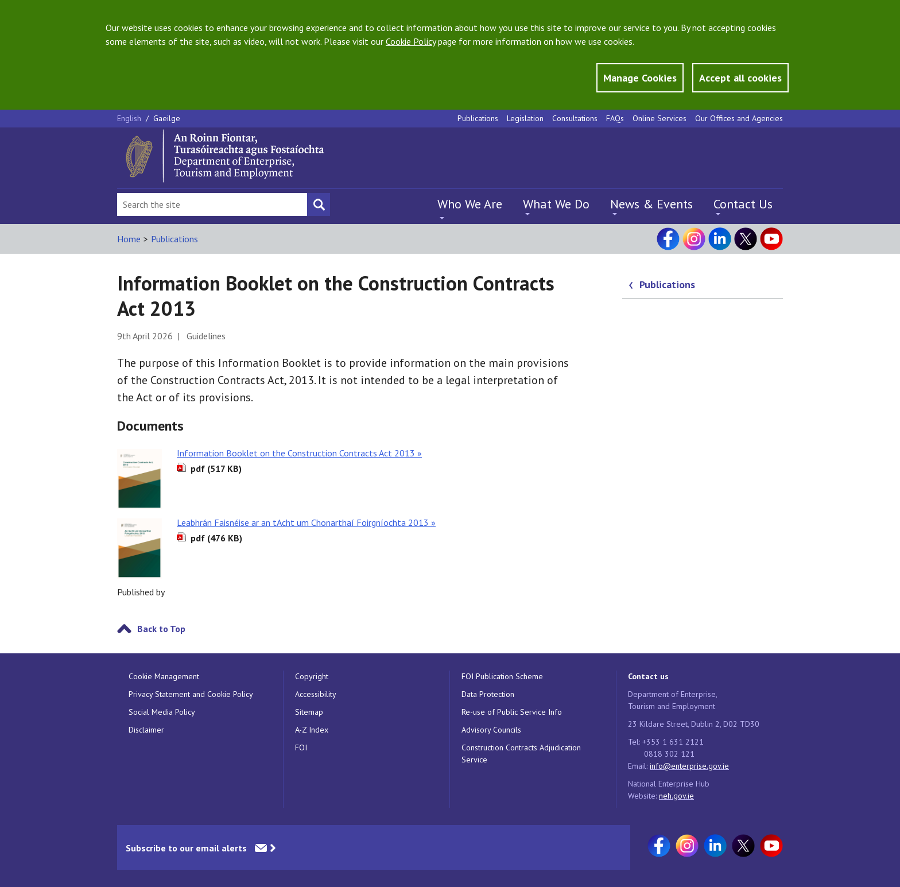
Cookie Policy (411, 41)
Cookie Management (164, 676)
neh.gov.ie (676, 796)
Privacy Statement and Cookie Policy (191, 694)
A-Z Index (311, 730)
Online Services (659, 118)
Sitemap (309, 712)
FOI (301, 747)
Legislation (525, 118)
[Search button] (318, 204)
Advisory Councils (491, 730)
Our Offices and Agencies (739, 118)
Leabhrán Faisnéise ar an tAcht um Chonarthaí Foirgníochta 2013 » (306, 522)
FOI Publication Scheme (502, 676)
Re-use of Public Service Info (511, 712)
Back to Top (161, 628)
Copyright (311, 676)
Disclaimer (146, 730)
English (130, 118)
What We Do (556, 204)
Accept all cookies (740, 77)
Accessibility (315, 694)
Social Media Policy (162, 712)
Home (129, 239)
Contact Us (743, 204)
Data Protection (487, 694)
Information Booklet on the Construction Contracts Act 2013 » (299, 453)
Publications (477, 118)
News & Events (651, 204)
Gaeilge (166, 118)
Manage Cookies (640, 77)
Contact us (648, 676)
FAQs (615, 118)
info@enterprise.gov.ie (689, 766)
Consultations (575, 118)
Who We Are (469, 204)
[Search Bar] (212, 204)
